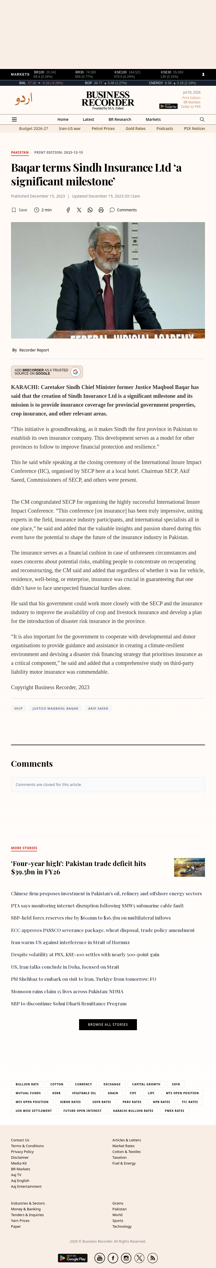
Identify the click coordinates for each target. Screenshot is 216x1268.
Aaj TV (16, 1174)
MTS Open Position (182, 1093)
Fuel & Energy (124, 1163)
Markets (153, 119)
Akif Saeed (98, 708)
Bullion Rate (27, 1084)
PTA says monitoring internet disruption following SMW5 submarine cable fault (97, 905)
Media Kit (19, 1163)
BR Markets (20, 1168)
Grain (113, 1093)
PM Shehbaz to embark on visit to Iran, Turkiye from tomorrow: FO (83, 979)
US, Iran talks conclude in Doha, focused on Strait (65, 967)
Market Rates (123, 1145)
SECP (18, 708)
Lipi (151, 1093)
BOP (114, 83)
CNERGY (182, 83)
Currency (83, 1084)
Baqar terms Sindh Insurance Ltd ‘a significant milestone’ (96, 174)
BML (48, 83)
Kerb (56, 1093)
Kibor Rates (70, 1102)
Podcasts (164, 128)
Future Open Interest (82, 1111)
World (117, 1214)
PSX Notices (195, 128)
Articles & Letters (126, 1140)
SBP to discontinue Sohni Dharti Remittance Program (68, 1003)
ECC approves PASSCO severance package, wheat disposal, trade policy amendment (103, 930)
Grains (117, 1203)
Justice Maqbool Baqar (56, 708)
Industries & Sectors (28, 1203)
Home (63, 119)
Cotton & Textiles (126, 1151)
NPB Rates (161, 1102)
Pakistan (119, 1208)
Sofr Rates (102, 1102)
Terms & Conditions (27, 1145)
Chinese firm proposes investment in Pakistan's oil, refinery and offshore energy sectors (106, 893)
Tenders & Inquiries (27, 1214)
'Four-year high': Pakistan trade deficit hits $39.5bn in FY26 (78, 867)
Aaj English (20, 1180)
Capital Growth (146, 1084)
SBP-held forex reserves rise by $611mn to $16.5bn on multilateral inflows (91, 918)
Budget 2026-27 (33, 128)
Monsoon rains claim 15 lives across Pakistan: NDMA (67, 991)
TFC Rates (190, 1102)
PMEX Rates (174, 1111)
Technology (122, 1226)
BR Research (120, 119)
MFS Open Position (32, 1102)
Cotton (56, 1084)
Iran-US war (70, 128)
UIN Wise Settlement (34, 1111)
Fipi (133, 1093)
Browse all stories (108, 1024)
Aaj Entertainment (26, 1186)
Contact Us (20, 1140)
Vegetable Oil (84, 1093)
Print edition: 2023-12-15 (58, 152)
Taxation (119, 1157)
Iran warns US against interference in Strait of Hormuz (70, 942)
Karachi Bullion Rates (133, 1111)
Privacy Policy (22, 1151)
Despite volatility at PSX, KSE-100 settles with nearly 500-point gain (85, 954)
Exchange (112, 1084)
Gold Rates (135, 128)
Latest (88, 119)
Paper (16, 1226)
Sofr (176, 1084)
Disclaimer (20, 1157)
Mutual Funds (28, 1093)
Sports (117, 1220)
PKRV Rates (132, 1102)
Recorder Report (34, 350)
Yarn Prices (20, 1220)
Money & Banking (26, 1208)
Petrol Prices (103, 128)
